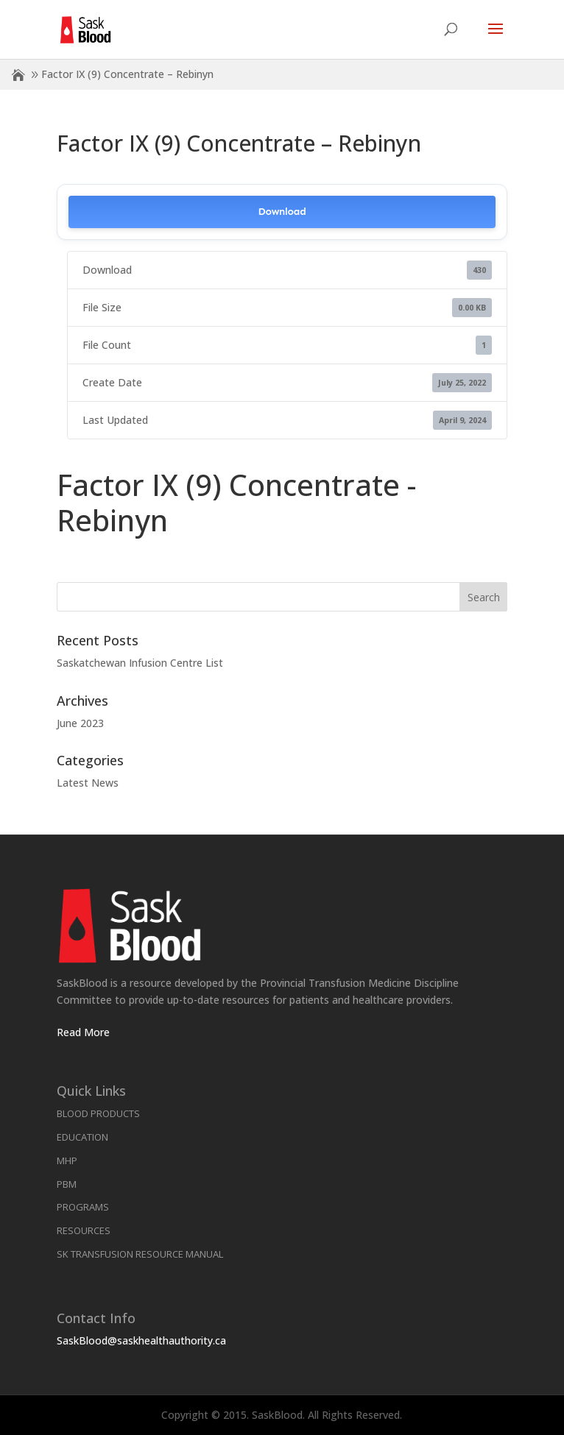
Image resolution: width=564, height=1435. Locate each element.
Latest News (88, 783)
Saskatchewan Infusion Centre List (140, 663)
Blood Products (98, 1113)
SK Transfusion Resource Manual (140, 1254)
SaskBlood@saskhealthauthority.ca (141, 1340)
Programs (83, 1206)
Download (282, 211)
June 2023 (80, 723)
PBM (67, 1184)
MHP (67, 1160)
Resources (83, 1230)
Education (82, 1137)
